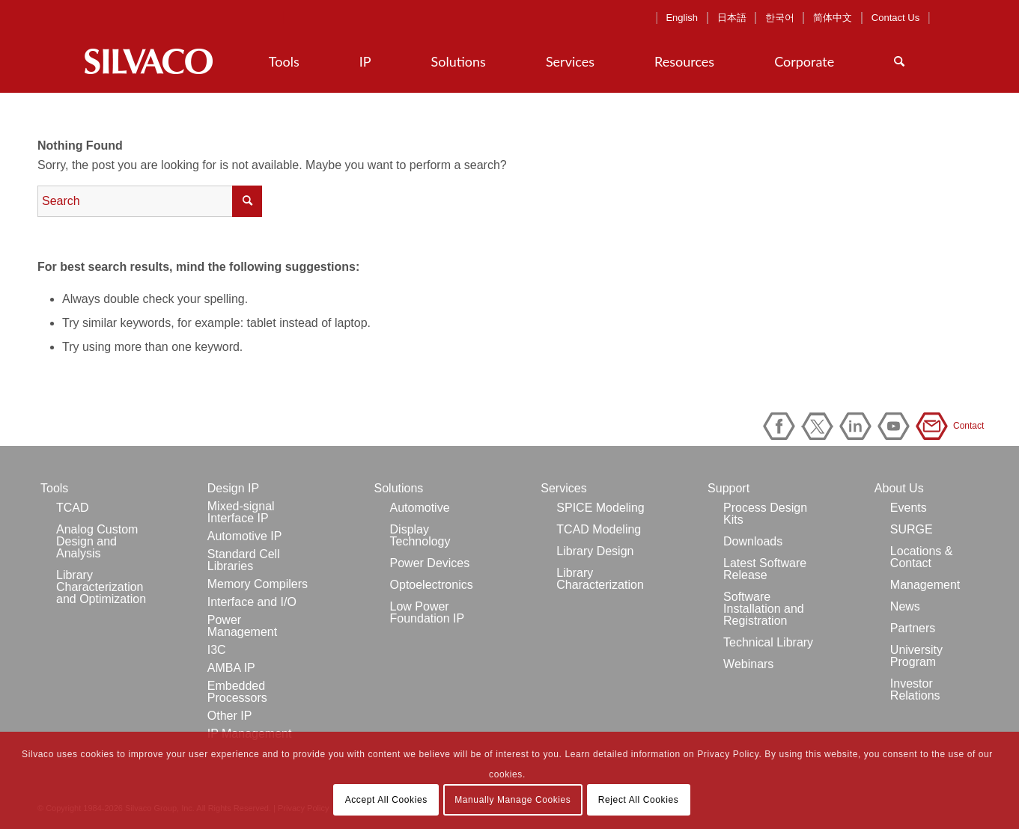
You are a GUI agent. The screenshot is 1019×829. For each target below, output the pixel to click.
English (682, 17)
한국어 (779, 17)
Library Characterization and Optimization (101, 587)
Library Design (594, 551)
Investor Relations (915, 689)
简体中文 (832, 17)
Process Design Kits (765, 513)
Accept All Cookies (386, 800)
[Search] (899, 61)
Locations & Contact (921, 557)
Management (925, 584)
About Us (899, 488)
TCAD (72, 507)
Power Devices (430, 563)
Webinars (748, 664)
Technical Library (768, 642)
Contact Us (895, 17)
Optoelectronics (431, 584)
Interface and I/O (251, 602)
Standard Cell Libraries (243, 560)
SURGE (911, 529)
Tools (54, 488)
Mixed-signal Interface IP (241, 512)
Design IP (233, 488)
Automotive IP (244, 536)
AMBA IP (231, 667)
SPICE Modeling (600, 507)
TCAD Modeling (598, 529)
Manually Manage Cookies (512, 800)
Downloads (752, 541)
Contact (934, 426)
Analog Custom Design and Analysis (97, 541)
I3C (216, 649)
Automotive (420, 507)
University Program (916, 655)
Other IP (229, 715)
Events (908, 507)
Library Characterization (600, 578)
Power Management (242, 626)
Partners (912, 628)
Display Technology (420, 535)
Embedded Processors (237, 691)
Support (728, 488)
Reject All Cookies (638, 800)
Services (563, 488)
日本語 (731, 17)
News (905, 606)
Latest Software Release (764, 569)
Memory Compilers (257, 584)
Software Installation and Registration (763, 608)
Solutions (399, 488)
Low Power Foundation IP (427, 612)
